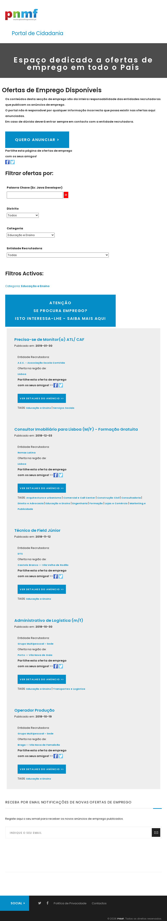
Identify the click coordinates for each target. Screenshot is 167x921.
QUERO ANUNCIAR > (37, 139)
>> (53, 565)
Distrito (13, 209)
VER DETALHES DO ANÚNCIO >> (42, 398)
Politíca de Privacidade (70, 903)
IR (66, 195)
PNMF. (121, 918)
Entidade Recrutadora (24, 248)
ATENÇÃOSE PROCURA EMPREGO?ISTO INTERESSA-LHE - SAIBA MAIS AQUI (60, 310)
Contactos (99, 903)
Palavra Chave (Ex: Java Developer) (34, 188)
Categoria (15, 228)
